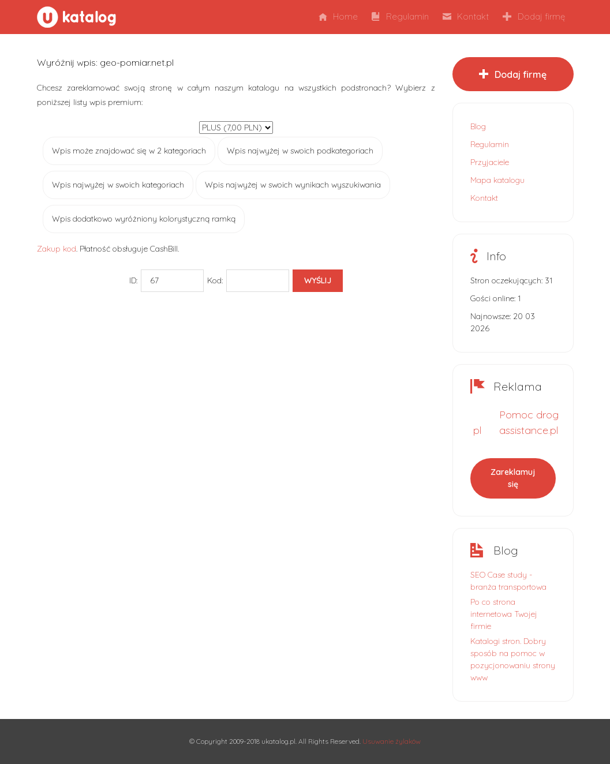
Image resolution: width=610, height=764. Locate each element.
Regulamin (400, 16)
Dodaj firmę (534, 16)
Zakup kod (56, 249)
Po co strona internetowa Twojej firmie (503, 614)
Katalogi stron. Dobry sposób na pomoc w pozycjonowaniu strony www (512, 659)
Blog (478, 126)
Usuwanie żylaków (391, 741)
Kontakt (466, 16)
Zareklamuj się (513, 478)
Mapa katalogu (497, 180)
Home (338, 16)
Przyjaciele (489, 162)
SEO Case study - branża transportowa (508, 581)
